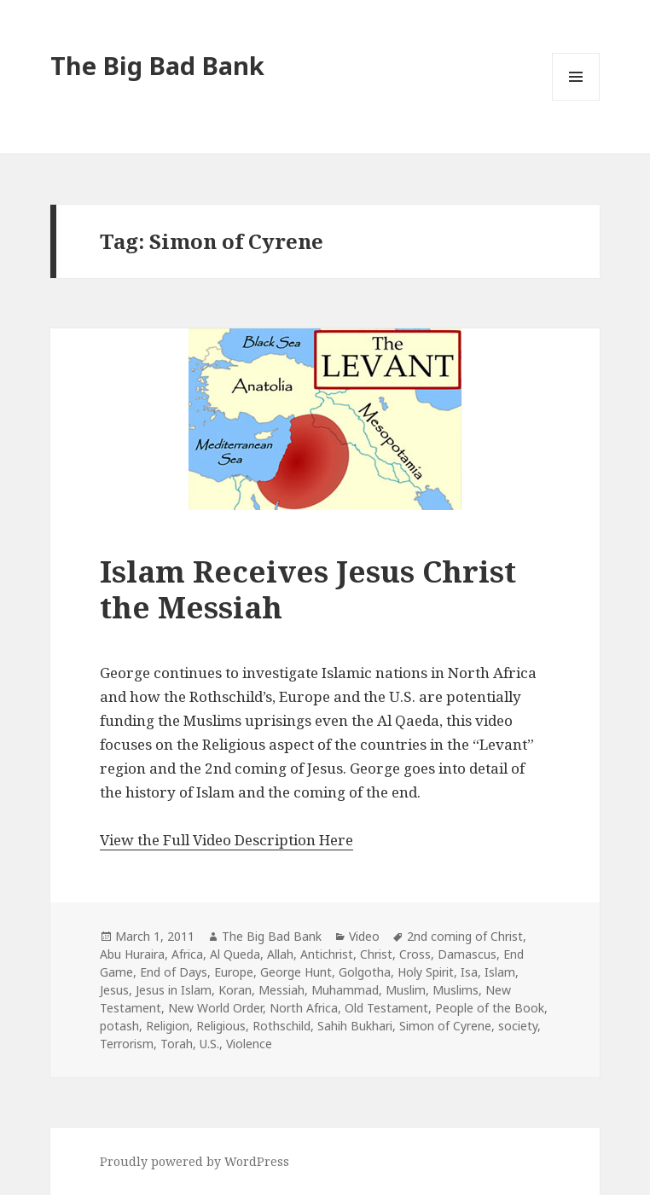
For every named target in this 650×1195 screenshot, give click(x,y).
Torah (176, 1043)
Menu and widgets (576, 100)
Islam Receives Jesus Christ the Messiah (308, 589)
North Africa (304, 1008)
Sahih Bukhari (354, 1026)
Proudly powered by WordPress (194, 1161)
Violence (249, 1043)
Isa (469, 972)
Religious (221, 1026)
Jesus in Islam (174, 990)
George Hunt (296, 972)
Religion (167, 1026)
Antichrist (326, 954)
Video (364, 936)
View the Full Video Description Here (226, 840)
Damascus (467, 954)
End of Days (173, 972)
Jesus (114, 990)
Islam (500, 972)
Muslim (406, 990)
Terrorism (127, 1043)
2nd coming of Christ (465, 936)
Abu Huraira (132, 954)
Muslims (455, 990)
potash (119, 1026)
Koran (235, 990)
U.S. (209, 1043)
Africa (187, 954)
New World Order (215, 1008)
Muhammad (345, 990)
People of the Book (489, 1008)
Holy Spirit (426, 972)
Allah (280, 954)
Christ (376, 954)
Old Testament (386, 1008)
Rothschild (281, 1026)
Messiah (281, 990)
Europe (233, 972)
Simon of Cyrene (445, 1026)
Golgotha (365, 972)
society (517, 1026)
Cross (415, 954)
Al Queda (235, 954)
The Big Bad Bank (157, 65)
